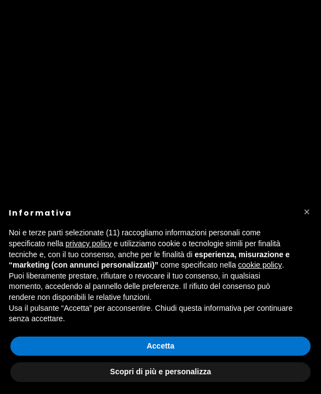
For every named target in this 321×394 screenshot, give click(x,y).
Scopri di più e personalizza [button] (160, 371)
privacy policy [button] (89, 243)
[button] (307, 212)
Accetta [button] (161, 345)
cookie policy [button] (260, 264)
